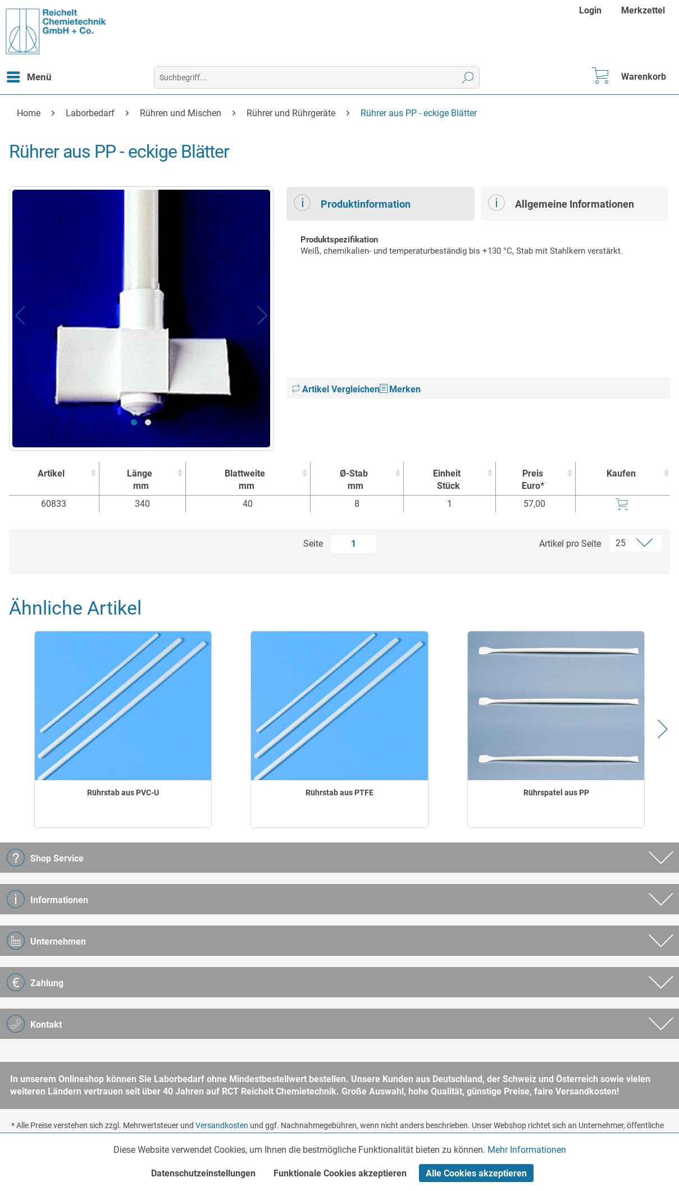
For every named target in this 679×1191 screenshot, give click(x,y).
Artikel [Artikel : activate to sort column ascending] (51, 473)
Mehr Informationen (526, 1149)
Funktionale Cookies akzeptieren (340, 1173)
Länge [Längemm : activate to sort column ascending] (139, 480)
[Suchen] (468, 77)
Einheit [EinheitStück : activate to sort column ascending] (446, 480)
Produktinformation (352, 202)
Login (590, 10)
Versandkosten (221, 1125)
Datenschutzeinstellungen (203, 1173)
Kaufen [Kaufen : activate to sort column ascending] (621, 473)
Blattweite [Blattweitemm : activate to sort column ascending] (245, 480)
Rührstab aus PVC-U (123, 792)
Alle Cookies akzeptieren (476, 1173)
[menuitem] (592, 10)
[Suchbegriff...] (317, 77)
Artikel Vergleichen (336, 389)
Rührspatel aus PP (556, 792)
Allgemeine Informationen (561, 202)
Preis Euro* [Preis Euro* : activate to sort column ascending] (533, 479)
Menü (29, 75)
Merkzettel (643, 10)
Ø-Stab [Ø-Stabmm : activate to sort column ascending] (354, 480)
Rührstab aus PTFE (339, 792)
